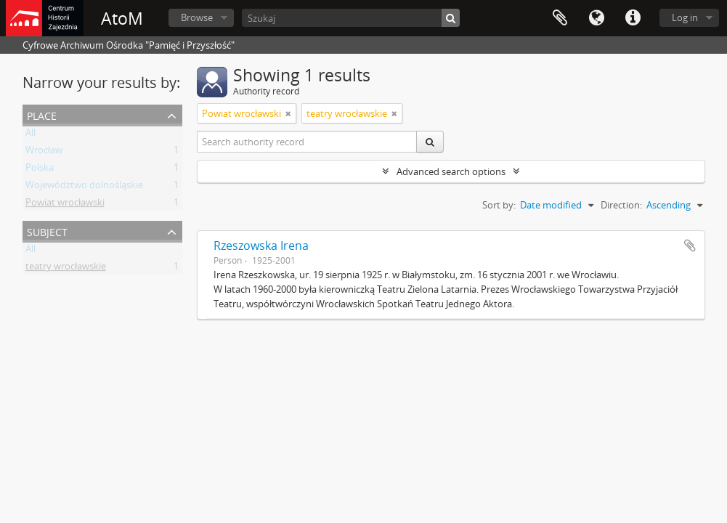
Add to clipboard (690, 245)
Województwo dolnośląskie (84, 187)
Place (42, 114)
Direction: (621, 204)
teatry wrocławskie (65, 268)
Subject (47, 230)
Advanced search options (451, 171)
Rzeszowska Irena (261, 246)
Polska (39, 170)
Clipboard (560, 18)
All (30, 135)
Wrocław (43, 152)
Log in (685, 17)
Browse (197, 17)
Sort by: (499, 204)
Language (596, 18)
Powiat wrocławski (65, 204)
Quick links (632, 18)
